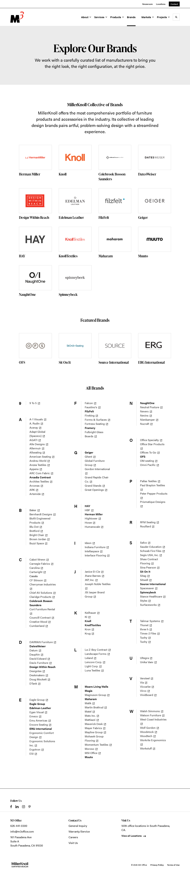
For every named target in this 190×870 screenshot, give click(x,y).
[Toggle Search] (176, 17)
